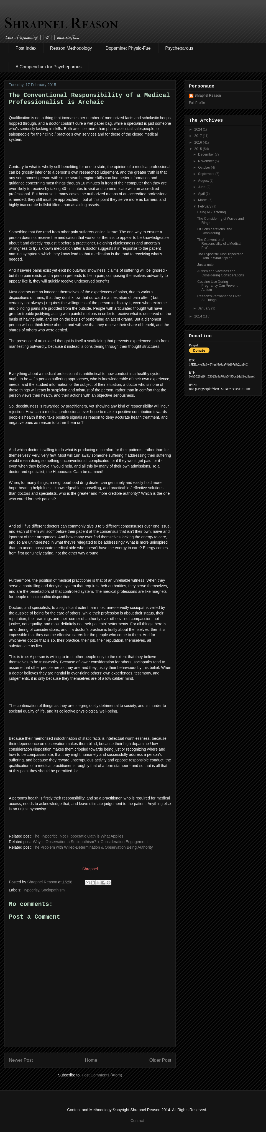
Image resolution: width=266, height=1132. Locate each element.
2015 (198, 149)
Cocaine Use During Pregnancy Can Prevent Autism (217, 286)
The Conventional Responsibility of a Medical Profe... (219, 244)
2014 (198, 316)
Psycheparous (179, 48)
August (203, 181)
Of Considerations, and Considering (214, 231)
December (206, 154)
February (205, 206)
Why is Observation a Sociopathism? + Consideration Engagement (90, 841)
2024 (198, 129)
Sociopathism (53, 890)
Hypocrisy (30, 890)
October (204, 167)
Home (91, 1060)
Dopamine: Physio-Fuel (129, 48)
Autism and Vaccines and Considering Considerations (220, 273)
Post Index (26, 48)
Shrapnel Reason (61, 23)
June (202, 187)
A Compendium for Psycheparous (48, 66)
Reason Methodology (71, 48)
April (202, 194)
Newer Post (21, 1060)
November (206, 161)
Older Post (160, 1060)
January (204, 308)
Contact (137, 1120)
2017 (198, 136)
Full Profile (197, 103)
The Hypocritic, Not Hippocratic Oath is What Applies (78, 836)
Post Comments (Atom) (102, 1075)
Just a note (205, 265)
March (203, 200)
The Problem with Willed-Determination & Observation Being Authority (93, 847)
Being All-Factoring (211, 212)
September (206, 174)
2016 (198, 142)
